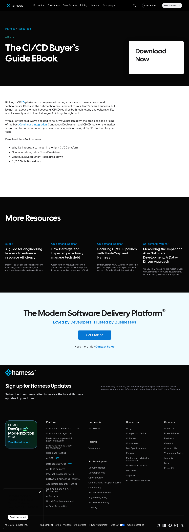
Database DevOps (56, 464)
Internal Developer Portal (60, 474)
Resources (24, 29)
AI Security (52, 496)
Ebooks (130, 453)
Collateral (131, 438)
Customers (54, 5)
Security (168, 458)
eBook (9, 243)
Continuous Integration (33, 124)
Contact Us (170, 448)
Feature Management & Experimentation (59, 439)
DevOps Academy (136, 448)
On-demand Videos (136, 465)
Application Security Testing (61, 484)
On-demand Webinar (64, 243)
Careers (168, 443)
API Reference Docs (99, 492)
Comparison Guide (136, 433)
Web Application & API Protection (58, 490)
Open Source (70, 5)
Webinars (131, 470)
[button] (38, 5)
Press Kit (169, 468)
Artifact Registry (55, 469)
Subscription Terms (50, 525)
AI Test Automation (56, 506)
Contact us (150, 5)
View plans (94, 448)
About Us (169, 428)
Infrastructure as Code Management (59, 446)
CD (23, 102)
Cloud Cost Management (60, 501)
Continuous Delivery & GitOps (62, 428)
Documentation (96, 468)
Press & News (171, 433)
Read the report (18, 517)
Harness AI (94, 428)
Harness (10, 29)
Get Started (94, 335)
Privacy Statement (98, 525)
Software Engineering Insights (63, 479)
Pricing (83, 5)
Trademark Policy (174, 453)
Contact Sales (104, 346)
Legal (167, 463)
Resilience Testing (56, 453)
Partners (169, 438)
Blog (128, 428)
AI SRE (50, 458)
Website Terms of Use (74, 525)
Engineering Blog (97, 497)
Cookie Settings (135, 525)
